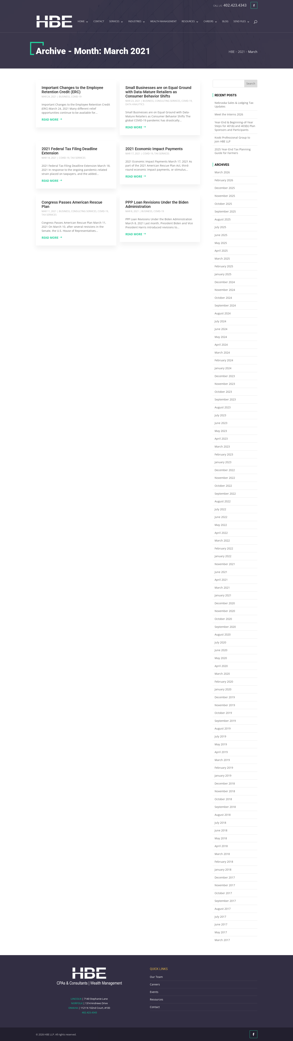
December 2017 (225, 877)
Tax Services (78, 157)
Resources (188, 21)
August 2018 (223, 815)
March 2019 (222, 760)
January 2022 (223, 556)
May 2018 (221, 838)
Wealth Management (163, 21)
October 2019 (223, 713)
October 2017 (223, 893)
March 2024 (222, 352)
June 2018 (221, 830)
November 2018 (225, 791)
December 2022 (225, 470)
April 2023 (221, 438)
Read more (50, 119)
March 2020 (222, 673)
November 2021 (225, 564)
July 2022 (220, 509)
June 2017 (221, 924)
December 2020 (225, 603)
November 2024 (225, 290)
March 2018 (222, 854)
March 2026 (222, 172)
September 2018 (225, 807)
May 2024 (221, 337)
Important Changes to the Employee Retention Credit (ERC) (72, 89)
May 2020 (221, 658)
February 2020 (224, 681)
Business (64, 96)
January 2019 (223, 775)
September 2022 (225, 493)
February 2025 (224, 266)
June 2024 (221, 329)
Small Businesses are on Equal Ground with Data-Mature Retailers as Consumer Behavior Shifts (158, 91)
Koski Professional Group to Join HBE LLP (232, 139)
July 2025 (220, 227)
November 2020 (225, 611)
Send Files (239, 21)
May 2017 (221, 932)
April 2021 (221, 579)
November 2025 (225, 196)
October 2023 (223, 392)
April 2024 (221, 344)
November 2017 (225, 885)
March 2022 (222, 540)
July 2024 (220, 321)
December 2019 (225, 697)
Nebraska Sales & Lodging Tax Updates (234, 104)
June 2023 (221, 423)
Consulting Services (167, 100)
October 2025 (223, 204)
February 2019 (224, 767)
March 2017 (222, 940)
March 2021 (222, 587)
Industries (134, 21)
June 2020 (221, 650)
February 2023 (224, 454)
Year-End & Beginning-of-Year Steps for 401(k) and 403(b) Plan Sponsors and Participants (235, 126)
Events (154, 992)
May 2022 (221, 525)
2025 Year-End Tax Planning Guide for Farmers (233, 151)
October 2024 (223, 298)
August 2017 (223, 909)
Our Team (156, 977)
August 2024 (223, 313)
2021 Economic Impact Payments (154, 148)
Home (81, 21)
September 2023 (225, 399)
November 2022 (225, 478)
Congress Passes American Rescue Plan (72, 204)
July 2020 (220, 642)
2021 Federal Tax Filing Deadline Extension (69, 150)
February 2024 (224, 360)
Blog (225, 21)
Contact (98, 21)
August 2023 (223, 407)
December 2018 (225, 783)
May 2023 (221, 431)
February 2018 (224, 861)
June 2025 (221, 235)
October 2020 (223, 619)
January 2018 (223, 869)
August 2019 (223, 728)
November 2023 (225, 384)
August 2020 (223, 634)
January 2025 (223, 274)
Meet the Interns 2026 (229, 114)
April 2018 (221, 846)
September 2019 (225, 721)
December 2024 (225, 282)
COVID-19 (76, 96)
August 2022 (223, 501)
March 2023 (222, 446)
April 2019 (221, 752)
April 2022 (221, 533)
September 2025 (225, 211)
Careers (208, 21)
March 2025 (222, 258)
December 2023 (225, 376)
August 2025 (223, 219)
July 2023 (220, 415)
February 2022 (224, 548)
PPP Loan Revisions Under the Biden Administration (156, 204)
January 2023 (223, 462)
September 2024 (225, 305)
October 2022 (223, 485)
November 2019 (225, 705)
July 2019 (220, 736)
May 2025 (221, 243)
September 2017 (225, 901)
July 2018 (220, 822)
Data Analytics (134, 104)
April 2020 (221, 666)
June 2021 (221, 572)
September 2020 (225, 627)
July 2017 (220, 916)
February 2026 (224, 180)
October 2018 (223, 799)
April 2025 (221, 250)
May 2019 (221, 744)
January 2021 (223, 595)
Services (114, 21)
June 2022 (221, 517)
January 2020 (223, 689)
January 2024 (223, 368)
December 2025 (225, 188)
